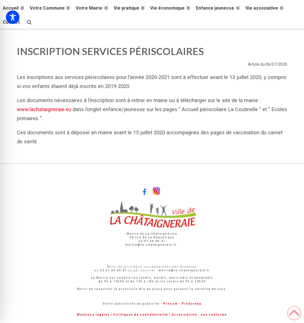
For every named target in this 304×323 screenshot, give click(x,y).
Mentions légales (93, 314)
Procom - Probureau (182, 303)
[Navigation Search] (29, 21)
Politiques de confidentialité (140, 314)
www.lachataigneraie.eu (44, 109)
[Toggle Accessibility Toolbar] (12, 17)
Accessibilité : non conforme (199, 314)
